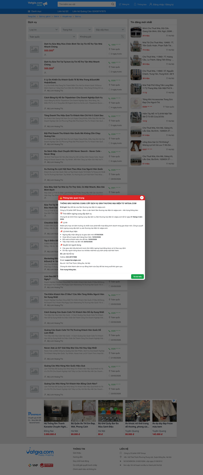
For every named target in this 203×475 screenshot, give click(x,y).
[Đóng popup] (142, 197)
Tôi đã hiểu (137, 276)
